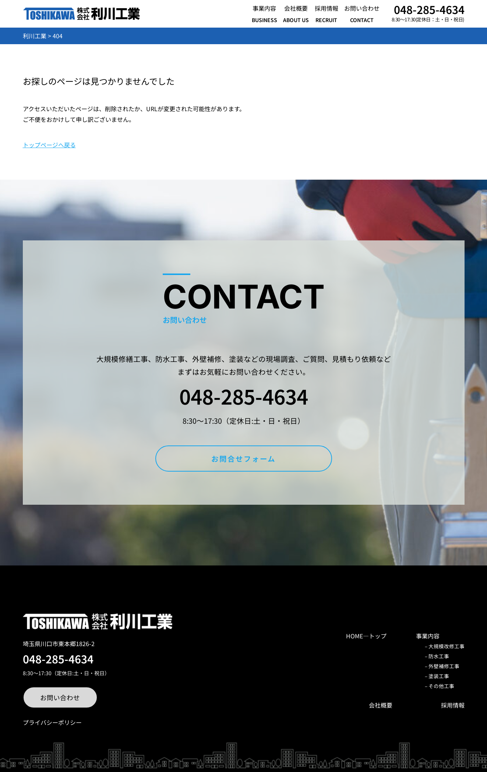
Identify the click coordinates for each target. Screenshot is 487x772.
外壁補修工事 (443, 666)
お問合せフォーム (243, 458)
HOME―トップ (366, 635)
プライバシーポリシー (52, 722)
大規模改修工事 (446, 646)
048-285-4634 (429, 9)
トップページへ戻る (49, 144)
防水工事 (438, 656)
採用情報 (453, 705)
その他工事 (441, 686)
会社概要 (380, 705)
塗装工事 (438, 676)
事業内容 (428, 635)
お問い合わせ (60, 697)
